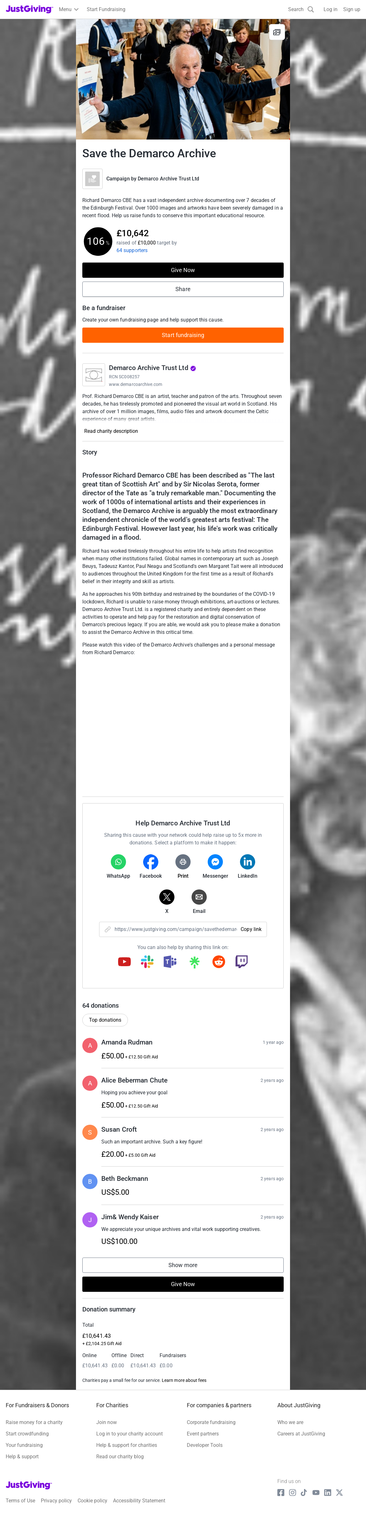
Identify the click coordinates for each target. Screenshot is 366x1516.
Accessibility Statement (139, 1501)
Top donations (105, 1020)
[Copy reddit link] (218, 962)
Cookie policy (92, 1501)
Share (182, 289)
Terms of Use (20, 1501)
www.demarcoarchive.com (135, 384)
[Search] (301, 9)
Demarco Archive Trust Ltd (168, 179)
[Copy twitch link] (241, 962)
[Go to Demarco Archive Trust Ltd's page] (93, 374)
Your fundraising (24, 1445)
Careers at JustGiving (301, 1434)
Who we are (290, 1422)
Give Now (183, 270)
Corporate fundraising (211, 1422)
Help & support (22, 1457)
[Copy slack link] (147, 962)
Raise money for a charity (34, 1422)
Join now (106, 1422)
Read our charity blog (120, 1457)
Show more (189, 1267)
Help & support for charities (126, 1445)
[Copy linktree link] (194, 964)
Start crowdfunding (27, 1434)
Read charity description (111, 431)
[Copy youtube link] (124, 962)
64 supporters (132, 250)
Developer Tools (205, 1445)
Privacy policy (56, 1501)
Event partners (203, 1434)
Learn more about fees (184, 1380)
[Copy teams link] (170, 962)
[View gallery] (277, 32)
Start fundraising (183, 335)
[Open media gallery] (183, 79)
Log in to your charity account (129, 1434)
